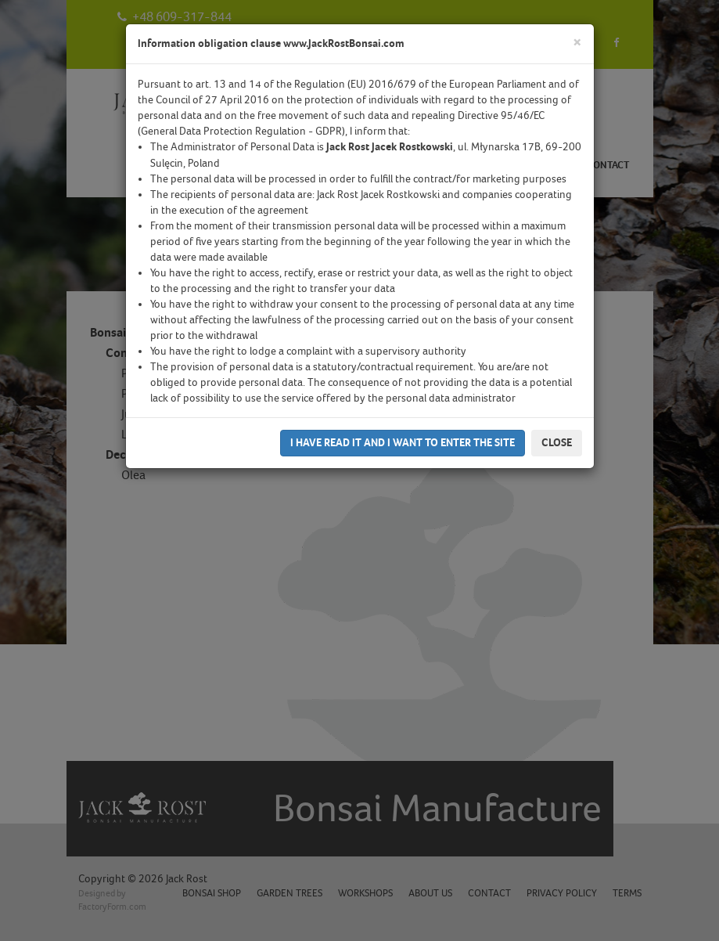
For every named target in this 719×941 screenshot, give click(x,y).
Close (556, 442)
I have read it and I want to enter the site (402, 442)
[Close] (577, 42)
